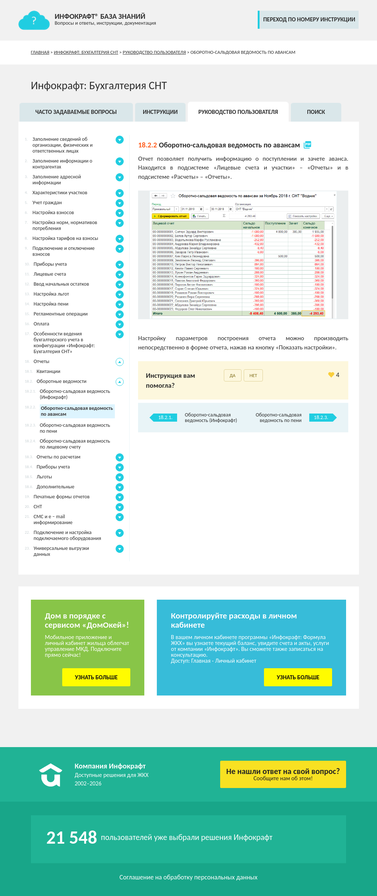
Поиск (316, 111)
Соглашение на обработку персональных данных (189, 877)
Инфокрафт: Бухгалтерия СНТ (86, 52)
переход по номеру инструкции (309, 19)
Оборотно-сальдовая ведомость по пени (279, 417)
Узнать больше (96, 677)
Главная (40, 52)
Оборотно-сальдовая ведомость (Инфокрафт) (211, 417)
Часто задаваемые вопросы (76, 111)
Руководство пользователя (154, 52)
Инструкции (160, 111)
